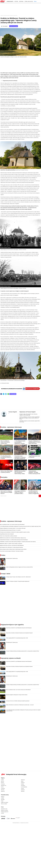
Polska (3, 555)
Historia (16, 1)
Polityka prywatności (4, 811)
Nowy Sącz (23, 779)
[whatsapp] (8, 394)
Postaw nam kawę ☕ (13, 26)
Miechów (2, 789)
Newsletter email (4, 808)
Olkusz (22, 781)
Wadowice (23, 789)
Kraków (2, 779)
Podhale (22, 784)
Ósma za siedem (4, 803)
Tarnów (22, 788)
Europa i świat (5, 574)
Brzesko (2, 782)
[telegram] (6, 394)
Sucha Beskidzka (24, 786)
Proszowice (23, 785)
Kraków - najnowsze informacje (11, 427)
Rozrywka (21, 1)
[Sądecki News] (8, 818)
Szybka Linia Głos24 (29, 1)
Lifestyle (2, 798)
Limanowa (3, 788)
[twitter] (3, 394)
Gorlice (2, 786)
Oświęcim (23, 782)
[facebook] (1, 394)
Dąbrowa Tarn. (3, 785)
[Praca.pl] (3, 818)
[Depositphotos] (13, 818)
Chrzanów (3, 784)
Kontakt (2, 813)
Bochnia (2, 781)
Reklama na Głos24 (4, 810)
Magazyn (2, 796)
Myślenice (3, 791)
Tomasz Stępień (4, 26)
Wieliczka (22, 791)
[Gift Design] (18, 818)
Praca (35, 1)
